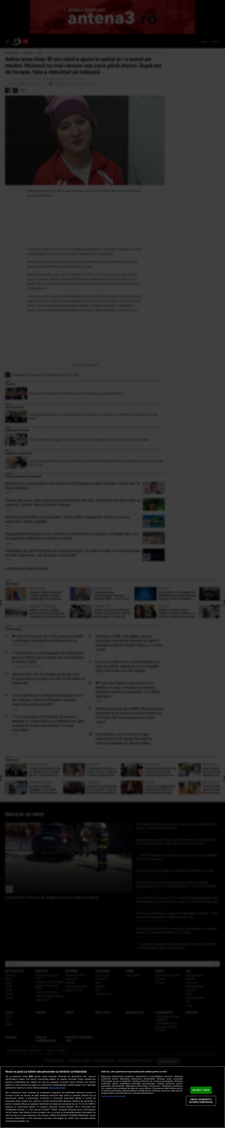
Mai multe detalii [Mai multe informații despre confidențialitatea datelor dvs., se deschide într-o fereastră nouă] (57, 1088)
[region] (112, 1097)
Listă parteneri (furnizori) (113, 1096)
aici (26, 1109)
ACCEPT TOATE (201, 1090)
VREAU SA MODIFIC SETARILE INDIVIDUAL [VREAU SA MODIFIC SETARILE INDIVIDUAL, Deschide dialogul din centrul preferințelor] (201, 1100)
